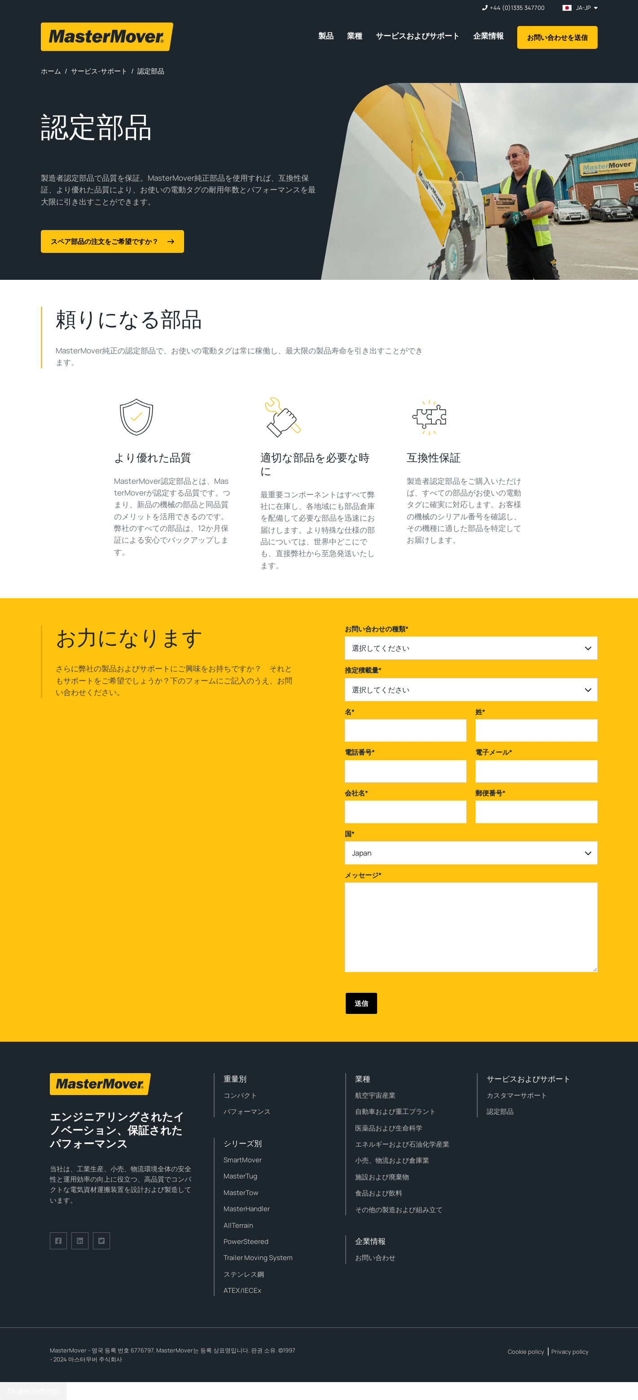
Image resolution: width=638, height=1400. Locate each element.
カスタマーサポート (517, 1095)
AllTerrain (238, 1225)
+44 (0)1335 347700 (517, 7)
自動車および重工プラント (395, 1111)
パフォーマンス (247, 1111)
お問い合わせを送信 (557, 37)
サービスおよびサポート (418, 35)
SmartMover (243, 1160)
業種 (354, 35)
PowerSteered (246, 1241)
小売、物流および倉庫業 (392, 1160)
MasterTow (241, 1192)
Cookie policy (526, 1352)
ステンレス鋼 (244, 1274)
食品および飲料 (378, 1193)
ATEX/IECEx (242, 1290)
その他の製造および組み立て (399, 1209)
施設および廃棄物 (382, 1177)
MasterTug (240, 1176)
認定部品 (500, 1111)
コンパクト (240, 1095)
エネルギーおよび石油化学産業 (402, 1144)
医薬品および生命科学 (388, 1128)
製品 (326, 35)
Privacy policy (570, 1352)
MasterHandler (247, 1208)
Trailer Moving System (258, 1257)
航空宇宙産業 (375, 1095)
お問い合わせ (375, 1257)
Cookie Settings (33, 1391)
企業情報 (488, 35)
